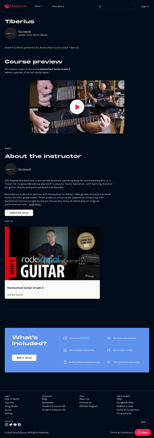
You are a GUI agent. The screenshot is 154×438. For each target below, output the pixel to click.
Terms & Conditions (128, 410)
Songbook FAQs (125, 402)
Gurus (8, 410)
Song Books (11, 406)
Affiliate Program (88, 406)
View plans (58, 6)
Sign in (145, 6)
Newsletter (48, 402)
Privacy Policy (124, 413)
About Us (84, 399)
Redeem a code (125, 406)
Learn (38, 6)
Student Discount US (53, 410)
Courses (9, 402)
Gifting (8, 413)
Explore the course (19, 212)
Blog (44, 399)
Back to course (24, 357)
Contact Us (85, 402)
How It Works (12, 399)
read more (35, 204)
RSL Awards (24, 31)
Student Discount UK (53, 406)
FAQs (119, 399)
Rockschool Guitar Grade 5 (25, 288)
